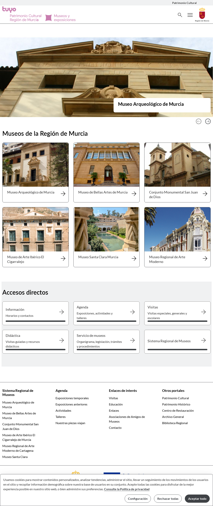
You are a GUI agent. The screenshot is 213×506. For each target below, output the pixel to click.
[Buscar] (180, 15)
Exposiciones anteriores (71, 404)
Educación (116, 404)
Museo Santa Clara (15, 457)
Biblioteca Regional (175, 423)
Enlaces (114, 410)
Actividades (63, 410)
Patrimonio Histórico (176, 404)
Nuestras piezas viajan (70, 423)
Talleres (61, 416)
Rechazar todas (167, 498)
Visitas (113, 398)
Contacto (115, 427)
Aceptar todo (197, 498)
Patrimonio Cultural (184, 2)
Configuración (138, 498)
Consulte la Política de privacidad (127, 489)
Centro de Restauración (178, 410)
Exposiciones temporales (72, 398)
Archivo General (173, 416)
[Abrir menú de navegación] (190, 15)
